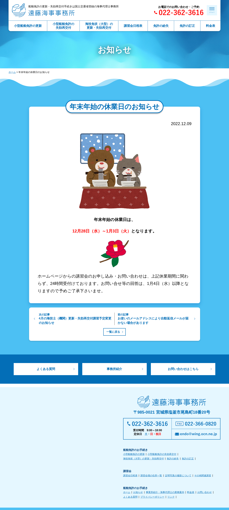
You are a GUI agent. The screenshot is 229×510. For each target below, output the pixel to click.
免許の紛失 (173, 459)
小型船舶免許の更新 (134, 455)
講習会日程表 (130, 476)
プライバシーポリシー (152, 497)
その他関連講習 (202, 476)
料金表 (190, 493)
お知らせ (138, 493)
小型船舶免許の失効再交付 (162, 455)
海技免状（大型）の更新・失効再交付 (143, 459)
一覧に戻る (113, 331)
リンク (171, 497)
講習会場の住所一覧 (151, 476)
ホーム (12, 72)
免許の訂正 (188, 459)
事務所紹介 (114, 369)
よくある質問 (46, 369)
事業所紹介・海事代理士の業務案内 (165, 493)
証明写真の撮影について (178, 476)
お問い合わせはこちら (183, 369)
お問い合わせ (204, 493)
